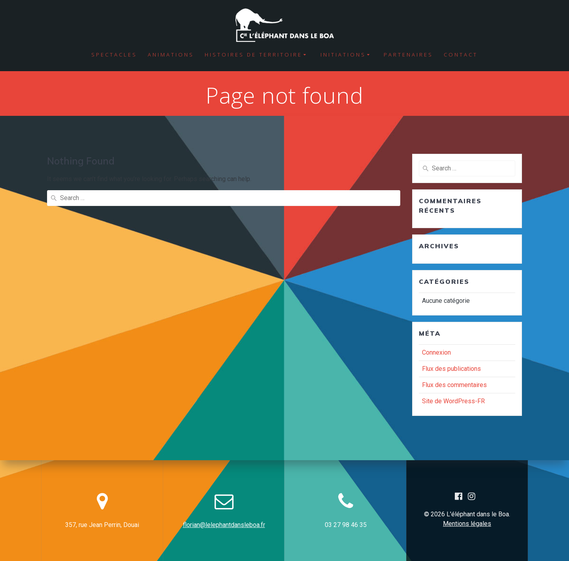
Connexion (436, 352)
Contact (461, 54)
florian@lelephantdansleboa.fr (224, 525)
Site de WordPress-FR (453, 401)
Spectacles (114, 54)
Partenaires (408, 54)
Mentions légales (467, 523)
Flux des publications (451, 368)
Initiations (343, 54)
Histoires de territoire (253, 54)
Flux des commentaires (454, 385)
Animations (171, 54)
